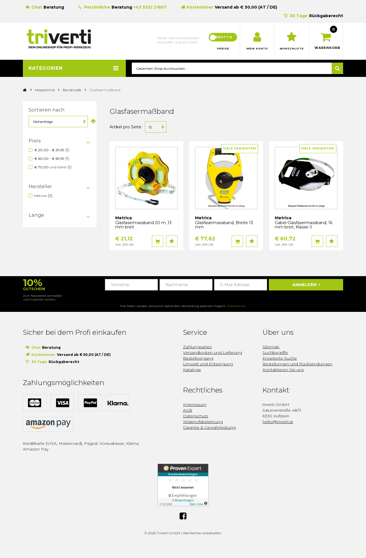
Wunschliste (291, 49)
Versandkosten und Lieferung (212, 352)
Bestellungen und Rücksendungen (297, 364)
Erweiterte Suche (279, 358)
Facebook (183, 516)
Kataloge (192, 369)
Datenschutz (236, 306)
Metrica (40, 196)
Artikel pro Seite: (126, 127)
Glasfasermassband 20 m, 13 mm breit (143, 225)
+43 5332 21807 (150, 7)
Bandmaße (72, 90)
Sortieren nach (47, 110)
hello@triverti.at (277, 422)
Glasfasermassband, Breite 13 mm (224, 225)
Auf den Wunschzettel (172, 241)
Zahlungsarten (197, 347)
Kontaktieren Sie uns (283, 369)
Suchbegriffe (275, 352)
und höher (51, 167)
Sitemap (270, 347)
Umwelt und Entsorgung (208, 364)
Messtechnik (45, 90)
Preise (223, 49)
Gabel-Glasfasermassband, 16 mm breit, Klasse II (303, 225)
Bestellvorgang (198, 358)
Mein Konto (257, 49)
